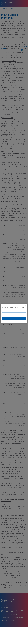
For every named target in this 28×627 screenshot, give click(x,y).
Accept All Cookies (14, 318)
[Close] (25, 305)
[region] (14, 313)
